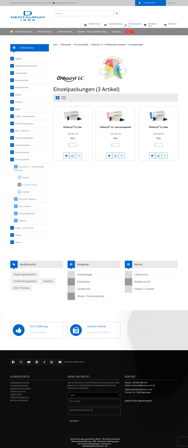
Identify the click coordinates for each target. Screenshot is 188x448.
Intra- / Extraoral (22, 130)
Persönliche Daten (19, 382)
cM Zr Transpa (22, 288)
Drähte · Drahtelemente (25, 116)
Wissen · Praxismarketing (92, 32)
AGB (94, 441)
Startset (25, 177)
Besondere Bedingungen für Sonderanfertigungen (98, 442)
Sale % (130, 32)
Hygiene (18, 58)
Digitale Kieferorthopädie (26, 66)
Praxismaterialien (22, 145)
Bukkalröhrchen (22, 87)
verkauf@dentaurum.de (65, 3)
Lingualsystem (21, 73)
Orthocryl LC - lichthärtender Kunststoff (109, 45)
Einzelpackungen (136, 45)
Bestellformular (19, 400)
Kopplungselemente (25, 274)
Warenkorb (170, 25)
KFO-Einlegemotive (27, 213)
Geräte (18, 235)
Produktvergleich (19, 397)
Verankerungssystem (24, 138)
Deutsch (172, 3)
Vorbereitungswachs (25, 281)
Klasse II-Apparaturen (24, 123)
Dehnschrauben (22, 152)
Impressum (106, 443)
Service (117, 32)
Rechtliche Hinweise (111, 439)
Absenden (74, 420)
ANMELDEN (149, 3)
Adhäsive (19, 102)
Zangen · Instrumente (24, 228)
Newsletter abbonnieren (138, 400)
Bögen (18, 109)
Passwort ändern (19, 385)
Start (55, 45)
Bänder (18, 94)
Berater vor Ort (137, 281)
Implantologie (24, 32)
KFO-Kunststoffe (81, 45)
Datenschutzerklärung (81, 441)
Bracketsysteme (21, 80)
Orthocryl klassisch (27, 199)
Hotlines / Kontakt (139, 289)
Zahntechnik (65, 32)
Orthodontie (45, 32)
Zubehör (26, 192)
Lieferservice (136, 274)
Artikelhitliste (17, 391)
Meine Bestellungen (20, 388)
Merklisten (16, 394)
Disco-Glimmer (25, 206)
